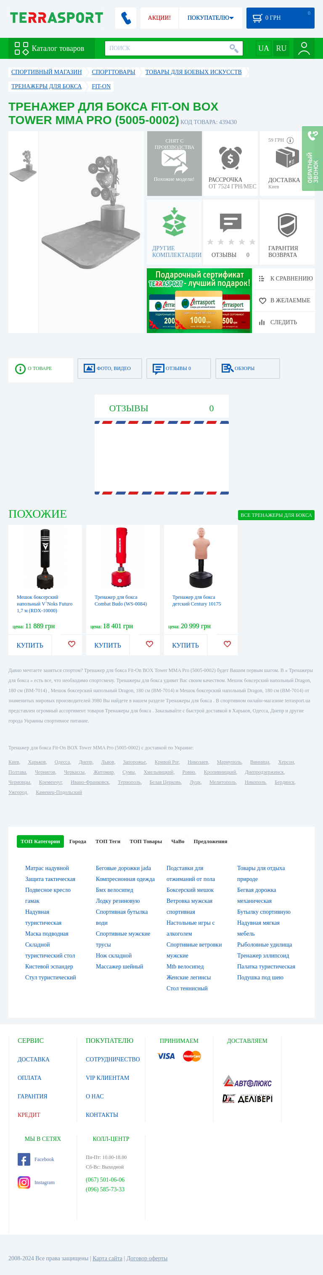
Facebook (36, 1159)
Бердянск (284, 782)
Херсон (286, 762)
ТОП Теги (107, 841)
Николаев (198, 762)
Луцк (195, 782)
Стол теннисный (187, 988)
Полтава (17, 772)
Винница (259, 762)
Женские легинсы (189, 977)
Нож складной (114, 955)
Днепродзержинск (264, 772)
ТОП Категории (40, 841)
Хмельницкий (158, 772)
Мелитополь (222, 782)
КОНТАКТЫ (102, 1115)
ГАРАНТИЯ (33, 1096)
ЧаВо (177, 841)
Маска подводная (47, 934)
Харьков (36, 762)
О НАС (94, 1096)
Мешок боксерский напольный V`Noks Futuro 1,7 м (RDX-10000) (44, 604)
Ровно (188, 772)
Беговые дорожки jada (123, 868)
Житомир (103, 772)
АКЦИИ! (159, 18)
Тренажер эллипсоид (263, 955)
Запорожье (134, 762)
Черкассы (74, 772)
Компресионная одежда (125, 879)
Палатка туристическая (266, 966)
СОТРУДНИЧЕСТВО (113, 1059)
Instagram (36, 1182)
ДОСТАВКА (34, 1059)
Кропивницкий (220, 772)
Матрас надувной (47, 868)
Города (77, 841)
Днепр (85, 762)
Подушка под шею (260, 977)
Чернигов (45, 772)
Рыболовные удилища (264, 945)
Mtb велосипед (185, 966)
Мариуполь (229, 762)
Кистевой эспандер (49, 966)
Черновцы (19, 782)
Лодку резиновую (118, 901)
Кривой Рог (167, 762)
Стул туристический (50, 977)
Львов (107, 762)
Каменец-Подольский (59, 792)
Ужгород (17, 792)
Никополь (255, 782)
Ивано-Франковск (90, 782)
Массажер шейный (119, 966)
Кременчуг (50, 782)
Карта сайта (107, 1258)
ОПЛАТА (30, 1078)
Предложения (211, 841)
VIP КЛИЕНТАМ (108, 1078)
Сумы (128, 772)
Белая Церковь (164, 782)
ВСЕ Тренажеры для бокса (276, 515)
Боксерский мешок (190, 890)
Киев (13, 762)
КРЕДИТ (29, 1115)
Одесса (62, 762)
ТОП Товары (146, 841)
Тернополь (129, 782)
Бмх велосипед (114, 890)
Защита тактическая (50, 879)
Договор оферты (147, 1258)
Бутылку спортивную (264, 912)
